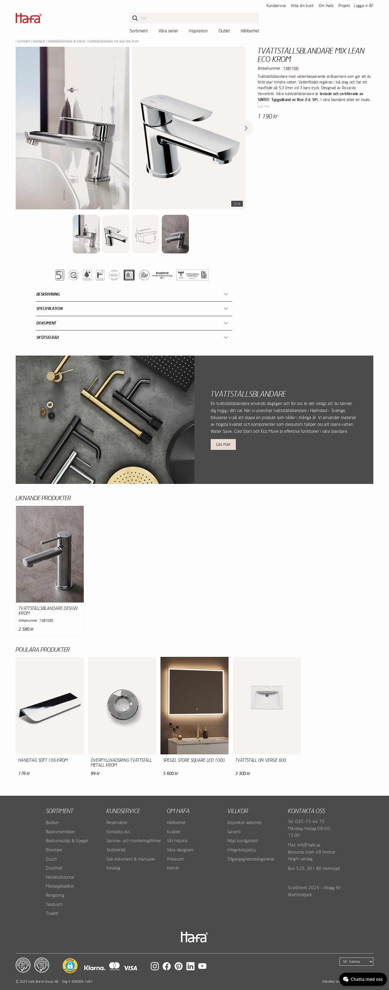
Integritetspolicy (241, 849)
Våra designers (180, 849)
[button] (70, 966)
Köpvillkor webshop (244, 822)
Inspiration (198, 30)
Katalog (113, 867)
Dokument (46, 323)
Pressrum (175, 859)
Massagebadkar (60, 886)
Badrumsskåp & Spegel (67, 840)
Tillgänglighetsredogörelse (250, 859)
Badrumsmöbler (60, 831)
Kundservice (276, 6)
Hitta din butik (302, 6)
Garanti (234, 831)
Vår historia (177, 840)
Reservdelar (117, 822)
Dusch (51, 859)
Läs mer (264, 106)
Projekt (344, 6)
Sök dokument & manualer (130, 859)
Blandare (39, 41)
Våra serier (168, 30)
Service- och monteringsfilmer (133, 840)
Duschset (54, 867)
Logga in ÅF (363, 6)
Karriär (173, 867)
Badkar (52, 822)
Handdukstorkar (60, 877)
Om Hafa (326, 6)
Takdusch (54, 904)
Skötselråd (47, 337)
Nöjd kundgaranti (242, 840)
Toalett (52, 913)
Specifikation (49, 308)
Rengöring (55, 895)
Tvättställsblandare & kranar (66, 41)
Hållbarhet (250, 30)
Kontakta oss (118, 831)
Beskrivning (48, 294)
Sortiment (139, 30)
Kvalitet (174, 831)
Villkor (237, 810)
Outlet (224, 30)
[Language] (356, 962)
